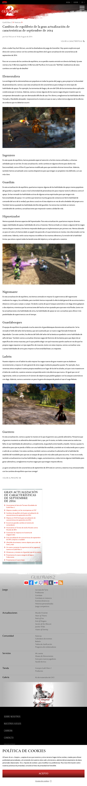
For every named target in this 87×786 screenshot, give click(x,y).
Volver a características (71, 41)
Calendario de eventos (43, 639)
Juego (5, 589)
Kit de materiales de (44, 677)
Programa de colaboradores (45, 647)
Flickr (56, 582)
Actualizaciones (9, 612)
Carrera (8, 730)
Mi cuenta (39, 653)
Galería (5, 677)
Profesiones (39, 593)
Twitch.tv (41, 582)
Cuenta (76, 2)
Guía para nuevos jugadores (45, 659)
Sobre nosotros (12, 716)
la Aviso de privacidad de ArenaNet (44, 766)
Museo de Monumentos (44, 656)
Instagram (46, 582)
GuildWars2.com (10, 10)
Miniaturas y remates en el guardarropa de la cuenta (23, 552)
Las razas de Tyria (41, 590)
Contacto (9, 737)
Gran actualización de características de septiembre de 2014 (21, 496)
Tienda (5, 668)
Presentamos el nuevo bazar (15, 560)
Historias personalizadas (44, 604)
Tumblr (51, 582)
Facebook (31, 582)
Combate (38, 595)
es (82, 2)
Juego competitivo (42, 606)
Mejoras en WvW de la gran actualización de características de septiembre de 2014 (20, 519)
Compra (43, 668)
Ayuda (68, 2)
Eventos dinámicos (42, 601)
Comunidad (8, 635)
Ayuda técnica (40, 662)
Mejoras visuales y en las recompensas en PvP (21, 510)
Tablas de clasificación (43, 644)
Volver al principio (10, 478)
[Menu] (82, 7)
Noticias (17, 22)
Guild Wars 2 (7, 22)
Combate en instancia (43, 598)
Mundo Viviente (41, 613)
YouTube (26, 582)
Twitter (36, 582)
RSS (61, 582)
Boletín (38, 641)
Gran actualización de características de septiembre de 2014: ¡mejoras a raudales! (23, 539)
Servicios (6, 653)
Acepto (43, 773)
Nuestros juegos (12, 723)
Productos (39, 671)
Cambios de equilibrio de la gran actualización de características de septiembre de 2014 (22, 514)
